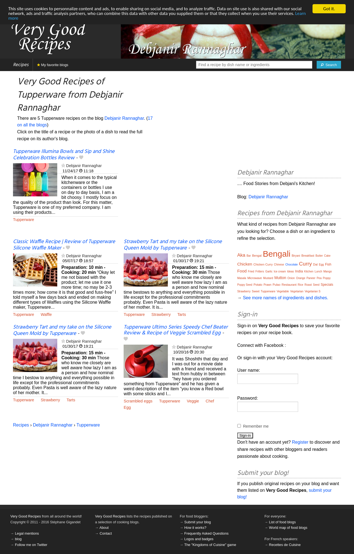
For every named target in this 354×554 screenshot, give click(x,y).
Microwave (254, 278)
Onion (291, 278)
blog (18, 539)
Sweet (255, 291)
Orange (300, 278)
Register (300, 442)
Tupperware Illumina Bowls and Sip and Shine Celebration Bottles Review (63, 154)
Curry (305, 264)
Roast (308, 284)
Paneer (310, 278)
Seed (316, 284)
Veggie (193, 401)
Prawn (267, 284)
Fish (328, 264)
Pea (319, 278)
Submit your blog (197, 522)
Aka (241, 255)
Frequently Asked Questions (206, 533)
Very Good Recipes (26, 516)
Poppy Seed (245, 284)
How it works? (195, 528)
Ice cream (280, 271)
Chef (210, 401)
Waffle (46, 314)
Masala (241, 278)
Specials (327, 285)
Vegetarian (296, 291)
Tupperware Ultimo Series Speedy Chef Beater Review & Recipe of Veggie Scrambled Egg (176, 330)
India (299, 271)
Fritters (260, 271)
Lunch (318, 271)
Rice (300, 284)
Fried (251, 271)
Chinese (279, 264)
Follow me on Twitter (31, 545)
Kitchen (308, 271)
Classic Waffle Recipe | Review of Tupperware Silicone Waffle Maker (64, 245)
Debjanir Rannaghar (124, 118)
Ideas (290, 271)
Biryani (296, 255)
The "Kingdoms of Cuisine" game (210, 545)
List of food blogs (282, 522)
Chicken (244, 264)
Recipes (20, 65)
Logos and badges (198, 539)
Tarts (181, 314)
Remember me (256, 426)
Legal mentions (27, 533)
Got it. (329, 9)
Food (242, 271)
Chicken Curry (263, 264)
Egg (127, 407)
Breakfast (307, 255)
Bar (248, 255)
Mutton (280, 277)
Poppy (326, 278)
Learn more (19, 18)
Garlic (268, 271)
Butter (319, 255)
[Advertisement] (176, 193)
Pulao (276, 284)
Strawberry (161, 314)
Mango (327, 271)
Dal (315, 264)
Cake (327, 255)
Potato (258, 284)
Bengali (276, 253)
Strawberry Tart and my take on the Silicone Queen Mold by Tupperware (173, 245)
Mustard (268, 278)
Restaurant (289, 284)
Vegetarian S (312, 291)
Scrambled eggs (138, 401)
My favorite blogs (52, 65)
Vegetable (283, 291)
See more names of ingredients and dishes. (285, 297)
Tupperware (23, 219)
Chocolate (291, 264)
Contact (106, 533)
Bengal (256, 255)
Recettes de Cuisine (285, 545)
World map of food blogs (288, 528)
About (103, 528)
